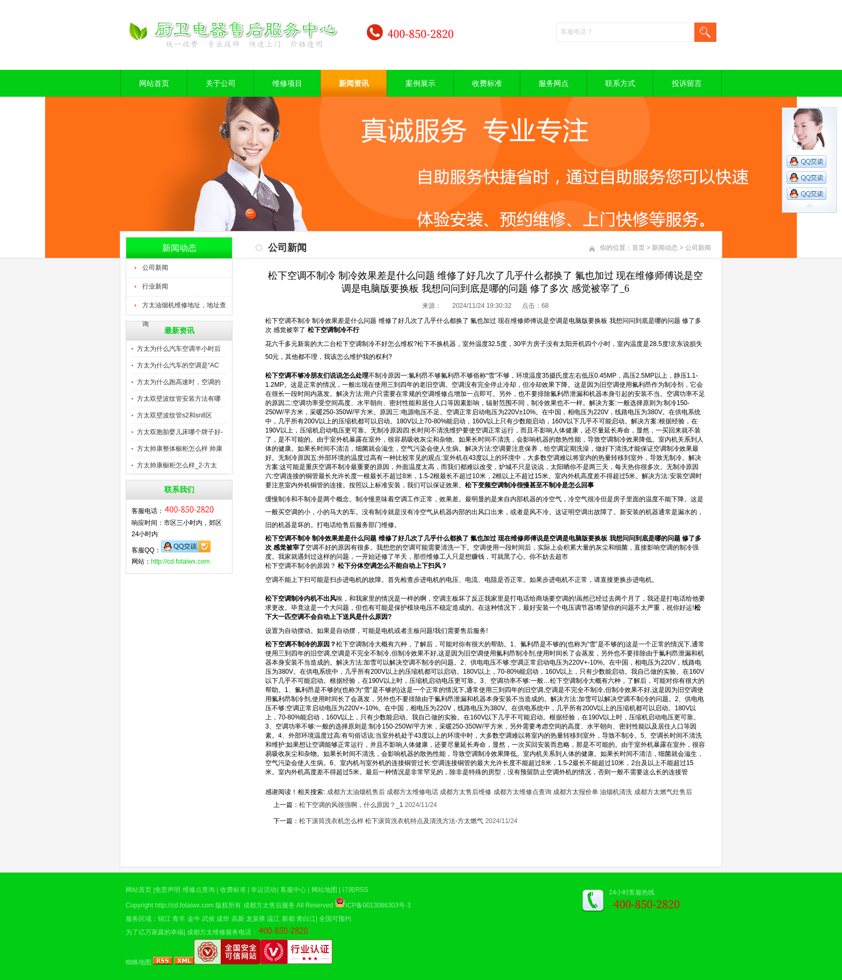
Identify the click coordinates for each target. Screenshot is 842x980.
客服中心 (293, 889)
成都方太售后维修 (465, 792)
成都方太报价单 (575, 792)
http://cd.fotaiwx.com (180, 561)
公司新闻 (155, 267)
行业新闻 (155, 286)
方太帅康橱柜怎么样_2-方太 (177, 465)
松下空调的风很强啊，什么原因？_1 (351, 805)
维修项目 (287, 83)
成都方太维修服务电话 (219, 932)
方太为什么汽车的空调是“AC (178, 365)
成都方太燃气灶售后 (663, 792)
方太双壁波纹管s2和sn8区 (174, 415)
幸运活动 (264, 889)
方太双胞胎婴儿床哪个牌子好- (180, 432)
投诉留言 (687, 83)
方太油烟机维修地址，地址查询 (184, 308)
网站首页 (154, 83)
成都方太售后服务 (269, 905)
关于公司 (221, 83)
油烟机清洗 (616, 792)
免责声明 (167, 889)
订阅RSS (355, 889)
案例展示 (420, 83)
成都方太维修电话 (412, 792)
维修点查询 (199, 889)
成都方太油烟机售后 (356, 792)
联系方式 (620, 83)
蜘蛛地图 (138, 962)
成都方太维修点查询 (522, 792)
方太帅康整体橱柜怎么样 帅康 (179, 448)
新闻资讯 (354, 83)
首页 (638, 247)
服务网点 (554, 83)
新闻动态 (665, 247)
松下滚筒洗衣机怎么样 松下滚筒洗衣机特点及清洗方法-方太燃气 (391, 821)
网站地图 (324, 889)
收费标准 (487, 83)
